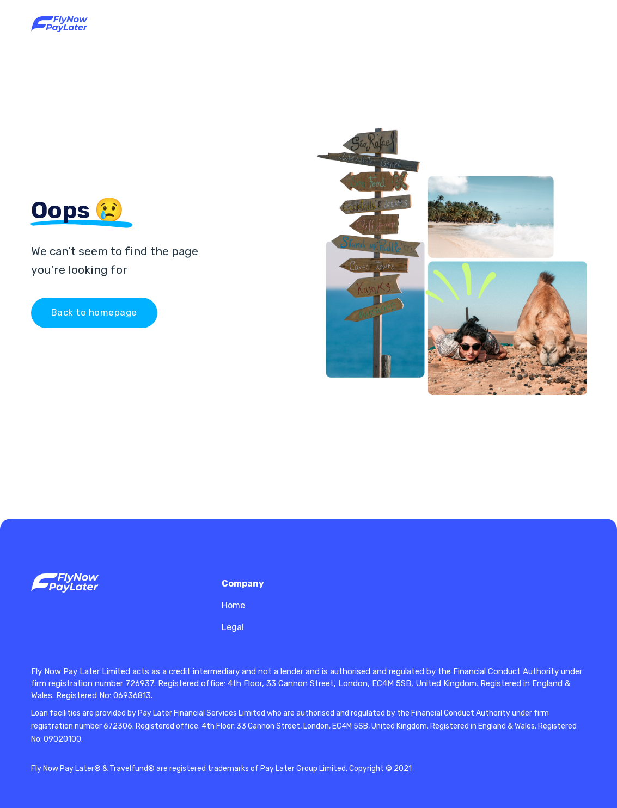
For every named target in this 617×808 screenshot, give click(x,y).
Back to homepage (94, 312)
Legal (233, 627)
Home (233, 605)
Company (243, 583)
